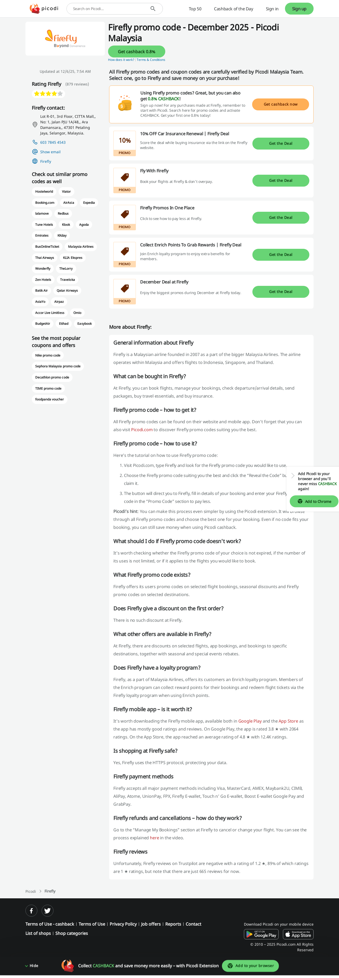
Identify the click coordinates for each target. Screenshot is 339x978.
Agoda (84, 224)
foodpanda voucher (49, 399)
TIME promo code (48, 388)
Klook (66, 224)
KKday (61, 235)
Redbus (63, 213)
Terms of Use (92, 924)
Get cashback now (281, 104)
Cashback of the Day (233, 9)
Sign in (272, 9)
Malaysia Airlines (80, 246)
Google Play (250, 721)
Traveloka (67, 279)
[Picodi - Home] (44, 9)
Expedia (89, 202)
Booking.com (44, 202)
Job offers (151, 924)
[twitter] (47, 911)
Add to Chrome (310, 501)
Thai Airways (44, 257)
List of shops (38, 933)
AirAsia (68, 202)
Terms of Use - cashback (49, 924)
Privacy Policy (123, 924)
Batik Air (41, 290)
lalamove (42, 213)
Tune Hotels (44, 224)
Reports (173, 924)
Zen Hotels (43, 279)
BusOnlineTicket (47, 246)
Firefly (45, 161)
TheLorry (66, 268)
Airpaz (59, 301)
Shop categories (71, 933)
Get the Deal (280, 143)
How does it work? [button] (121, 59)
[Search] (153, 8)
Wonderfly (42, 268)
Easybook (84, 323)
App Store (288, 721)
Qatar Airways (67, 290)
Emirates (41, 235)
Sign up (299, 9)
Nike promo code (47, 355)
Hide (34, 968)
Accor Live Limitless (49, 312)
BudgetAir (42, 323)
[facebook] (31, 911)
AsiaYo (40, 301)
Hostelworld (44, 191)
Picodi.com (142, 429)
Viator (66, 191)
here (154, 838)
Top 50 (195, 9)
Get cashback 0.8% (136, 52)
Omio (77, 312)
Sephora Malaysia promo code (58, 366)
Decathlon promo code (52, 377)
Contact (193, 924)
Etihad (63, 323)
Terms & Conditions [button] (151, 59)
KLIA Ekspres (72, 257)
